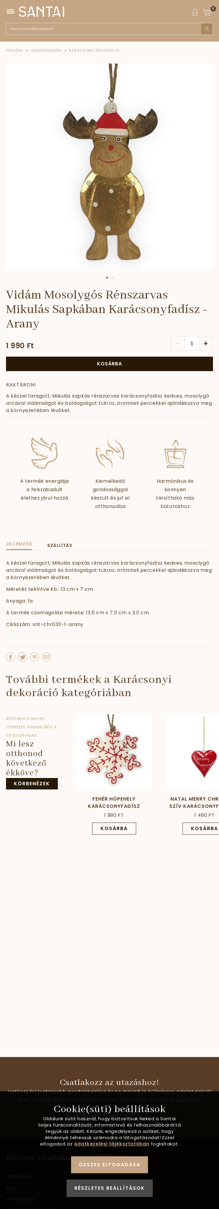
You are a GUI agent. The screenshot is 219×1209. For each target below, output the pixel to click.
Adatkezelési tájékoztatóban (111, 1144)
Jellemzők (19, 544)
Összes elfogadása (109, 1164)
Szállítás (59, 545)
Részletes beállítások (109, 1188)
